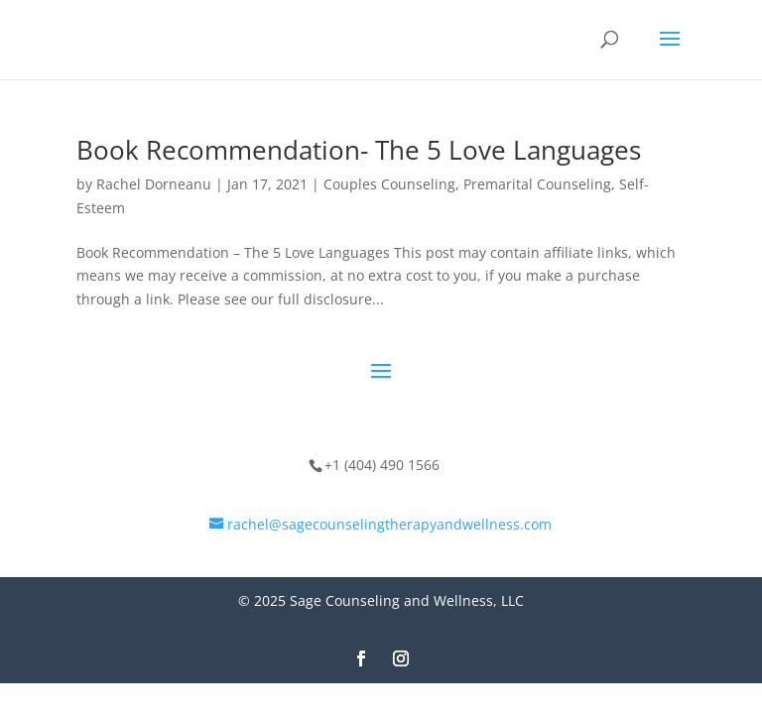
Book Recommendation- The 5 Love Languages (358, 150)
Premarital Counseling (537, 184)
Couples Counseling (389, 184)
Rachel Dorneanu (153, 184)
